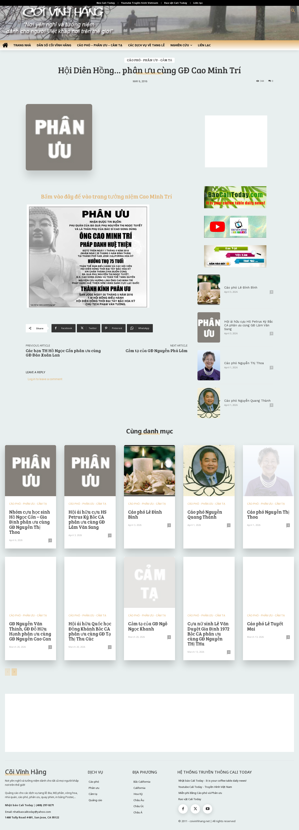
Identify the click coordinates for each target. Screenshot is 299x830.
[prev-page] (7, 672)
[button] (293, 11)
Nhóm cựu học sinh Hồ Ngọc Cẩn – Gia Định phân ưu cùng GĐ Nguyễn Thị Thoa (29, 522)
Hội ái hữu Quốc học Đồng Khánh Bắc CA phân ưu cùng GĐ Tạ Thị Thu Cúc (90, 631)
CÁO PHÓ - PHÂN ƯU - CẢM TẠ (149, 60)
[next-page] (14, 672)
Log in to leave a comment (45, 379)
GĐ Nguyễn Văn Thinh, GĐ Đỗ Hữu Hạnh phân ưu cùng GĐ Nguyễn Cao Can (30, 631)
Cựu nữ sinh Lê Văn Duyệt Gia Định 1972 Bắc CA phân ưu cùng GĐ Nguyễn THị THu (208, 633)
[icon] (5, 45)
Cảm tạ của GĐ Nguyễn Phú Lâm (156, 350)
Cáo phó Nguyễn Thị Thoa (244, 363)
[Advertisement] (236, 141)
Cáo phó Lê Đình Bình (240, 287)
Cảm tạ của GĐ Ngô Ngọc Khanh (147, 626)
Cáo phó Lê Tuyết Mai (265, 626)
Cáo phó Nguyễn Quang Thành (247, 401)
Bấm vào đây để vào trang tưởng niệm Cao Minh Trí (106, 196)
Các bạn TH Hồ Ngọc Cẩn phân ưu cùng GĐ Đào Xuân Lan (63, 353)
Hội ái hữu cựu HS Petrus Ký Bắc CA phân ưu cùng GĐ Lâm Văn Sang (248, 325)
